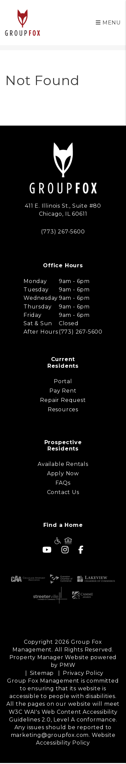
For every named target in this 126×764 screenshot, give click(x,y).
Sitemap (42, 673)
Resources (63, 409)
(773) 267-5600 (63, 231)
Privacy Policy (83, 673)
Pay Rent (62, 391)
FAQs (62, 483)
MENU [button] (108, 22)
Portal (63, 381)
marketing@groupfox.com (50, 735)
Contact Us (63, 492)
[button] (47, 550)
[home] (22, 22)
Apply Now (63, 473)
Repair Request (63, 400)
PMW (67, 665)
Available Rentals (63, 464)
